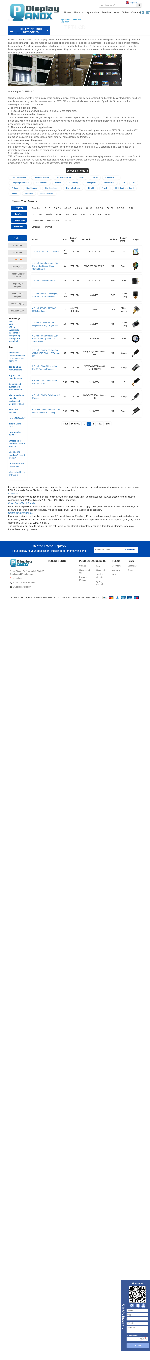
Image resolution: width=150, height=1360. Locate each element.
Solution (106, 12)
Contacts (136, 12)
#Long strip (14, 338)
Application (92, 12)
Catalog (82, 566)
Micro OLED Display (17, 295)
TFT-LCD (17, 259)
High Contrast (31, 188)
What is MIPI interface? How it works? (17, 444)
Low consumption (19, 177)
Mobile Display (17, 304)
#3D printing (15, 335)
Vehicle (58, 183)
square (14, 193)
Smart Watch (109, 183)
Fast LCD (29, 193)
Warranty (116, 570)
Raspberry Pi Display (17, 285)
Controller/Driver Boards (20, 513)
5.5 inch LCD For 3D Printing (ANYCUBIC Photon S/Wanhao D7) (46, 353)
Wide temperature (64, 177)
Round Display (111, 177)
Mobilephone (91, 183)
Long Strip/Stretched (20, 183)
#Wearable (14, 330)
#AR (11, 324)
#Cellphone (14, 333)
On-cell (95, 177)
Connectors (14, 493)
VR (134, 183)
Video (125, 12)
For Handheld (41, 183)
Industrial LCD (17, 311)
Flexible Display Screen (17, 275)
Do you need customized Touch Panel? (15, 387)
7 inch (104, 188)
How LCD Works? (17, 418)
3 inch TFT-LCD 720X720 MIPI (45, 251)
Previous (75, 423)
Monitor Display (47, 193)
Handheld (14, 341)
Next (99, 423)
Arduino (15, 188)
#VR (11, 321)
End (107, 423)
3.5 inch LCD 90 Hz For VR (44, 280)
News (117, 12)
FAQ (98, 566)
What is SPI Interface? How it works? (17, 455)
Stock (130, 570)
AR (123, 183)
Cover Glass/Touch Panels (21, 503)
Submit (138, 1345)
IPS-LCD (91, 188)
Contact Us (132, 566)
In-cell (81, 177)
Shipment (100, 570)
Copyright (116, 566)
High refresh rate (73, 188)
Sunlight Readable (41, 177)
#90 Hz (12, 327)
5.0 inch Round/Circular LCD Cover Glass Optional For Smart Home (45, 339)
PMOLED (17, 245)
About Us (79, 12)
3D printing (73, 183)
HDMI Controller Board (124, 188)
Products (17, 238)
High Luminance (51, 188)
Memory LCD (17, 267)
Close (123, 1316)
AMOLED (17, 252)
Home (67, 12)
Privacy (115, 574)
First (65, 423)
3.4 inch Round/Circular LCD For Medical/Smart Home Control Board (45, 266)
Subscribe (130, 550)
